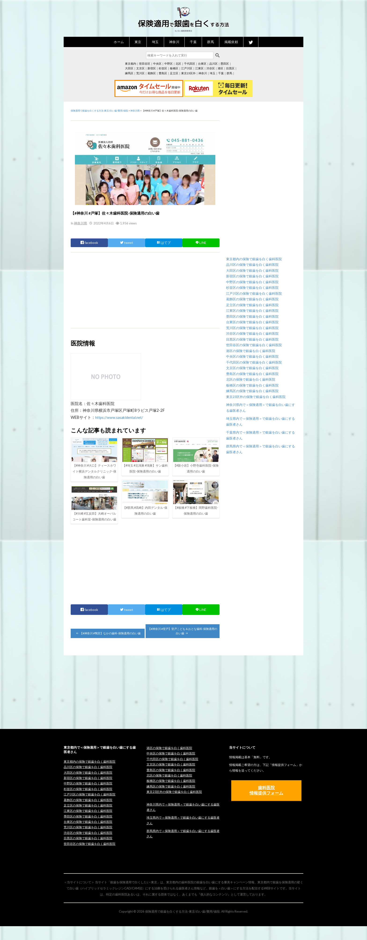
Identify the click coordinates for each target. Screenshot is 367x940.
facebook (89, 242)
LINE (200, 242)
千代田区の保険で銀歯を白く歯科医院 (254, 362)
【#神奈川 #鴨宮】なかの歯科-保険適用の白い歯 (108, 647)
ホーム (119, 42)
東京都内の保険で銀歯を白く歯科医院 (254, 259)
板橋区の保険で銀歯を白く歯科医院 (252, 385)
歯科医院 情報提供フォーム (266, 804)
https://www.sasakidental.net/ (121, 417)
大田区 (129, 68)
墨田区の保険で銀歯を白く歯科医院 (252, 316)
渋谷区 (210, 68)
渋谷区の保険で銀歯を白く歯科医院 (252, 333)
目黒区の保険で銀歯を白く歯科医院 (252, 339)
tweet (126, 242)
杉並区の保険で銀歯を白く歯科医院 (252, 288)
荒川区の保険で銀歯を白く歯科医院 (252, 328)
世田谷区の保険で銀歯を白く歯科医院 (254, 345)
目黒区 (230, 68)
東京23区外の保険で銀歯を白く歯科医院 (256, 397)
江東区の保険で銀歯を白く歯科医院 (252, 310)
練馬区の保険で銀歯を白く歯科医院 (252, 391)
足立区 (174, 73)
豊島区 (163, 73)
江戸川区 (186, 68)
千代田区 (189, 63)
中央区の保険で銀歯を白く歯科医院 (252, 356)
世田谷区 (144, 63)
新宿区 (151, 68)
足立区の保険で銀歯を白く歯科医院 (252, 305)
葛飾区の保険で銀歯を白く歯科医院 (252, 299)
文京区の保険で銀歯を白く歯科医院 (252, 368)
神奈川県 (80, 223)
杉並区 (163, 68)
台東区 (202, 63)
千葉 (193, 42)
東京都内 (130, 63)
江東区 (199, 68)
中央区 (157, 63)
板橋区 (174, 68)
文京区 (140, 68)
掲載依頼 (231, 42)
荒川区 (140, 73)
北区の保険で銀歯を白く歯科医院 (250, 379)
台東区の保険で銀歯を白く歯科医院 (252, 322)
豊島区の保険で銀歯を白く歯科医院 (252, 374)
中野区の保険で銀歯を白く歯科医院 (252, 282)
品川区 (213, 63)
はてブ (164, 242)
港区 (220, 68)
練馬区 (129, 73)
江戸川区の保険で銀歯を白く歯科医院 (254, 293)
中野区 (168, 63)
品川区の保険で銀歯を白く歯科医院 (252, 265)
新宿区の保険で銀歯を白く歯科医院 (252, 276)
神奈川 (174, 42)
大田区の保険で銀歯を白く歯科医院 (252, 270)
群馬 (210, 42)
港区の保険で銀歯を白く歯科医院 (250, 351)
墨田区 (224, 63)
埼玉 (155, 42)
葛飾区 (151, 73)
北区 (178, 63)
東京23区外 (188, 73)
